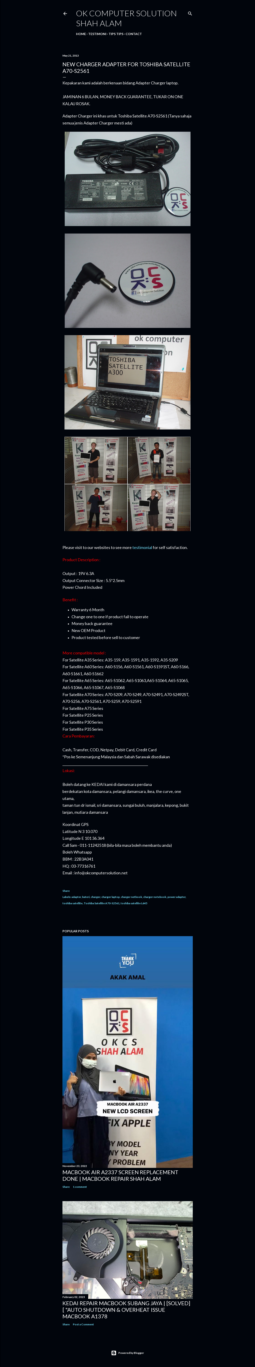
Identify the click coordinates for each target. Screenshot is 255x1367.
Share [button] (66, 890)
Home (81, 34)
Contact (134, 34)
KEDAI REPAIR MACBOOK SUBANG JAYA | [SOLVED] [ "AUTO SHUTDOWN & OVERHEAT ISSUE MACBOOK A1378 (126, 1309)
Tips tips (116, 34)
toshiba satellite (72, 903)
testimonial (142, 547)
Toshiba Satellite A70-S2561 (101, 903)
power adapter (176, 897)
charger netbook (131, 897)
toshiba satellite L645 (134, 903)
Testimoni (97, 34)
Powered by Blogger (127, 1353)
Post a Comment (83, 1324)
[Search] (190, 12)
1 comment (80, 1186)
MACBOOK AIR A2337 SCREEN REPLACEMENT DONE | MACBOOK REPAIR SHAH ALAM (120, 1175)
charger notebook (154, 897)
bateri (86, 897)
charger (95, 897)
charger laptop (110, 897)
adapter (76, 897)
